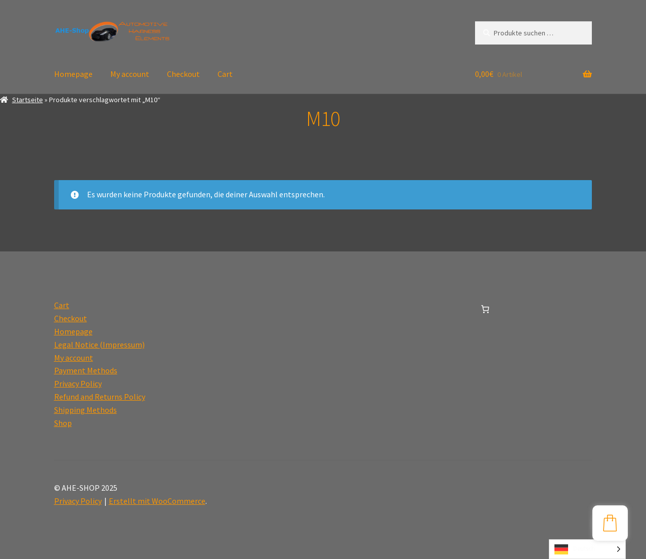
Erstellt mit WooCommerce (157, 501)
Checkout (183, 74)
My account (129, 74)
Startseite (27, 99)
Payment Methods (85, 370)
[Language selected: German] (587, 549)
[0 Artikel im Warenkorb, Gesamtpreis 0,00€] (485, 309)
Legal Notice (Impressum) (99, 344)
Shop (63, 423)
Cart (225, 74)
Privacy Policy (78, 383)
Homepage (73, 74)
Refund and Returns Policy (99, 397)
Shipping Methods (85, 410)
